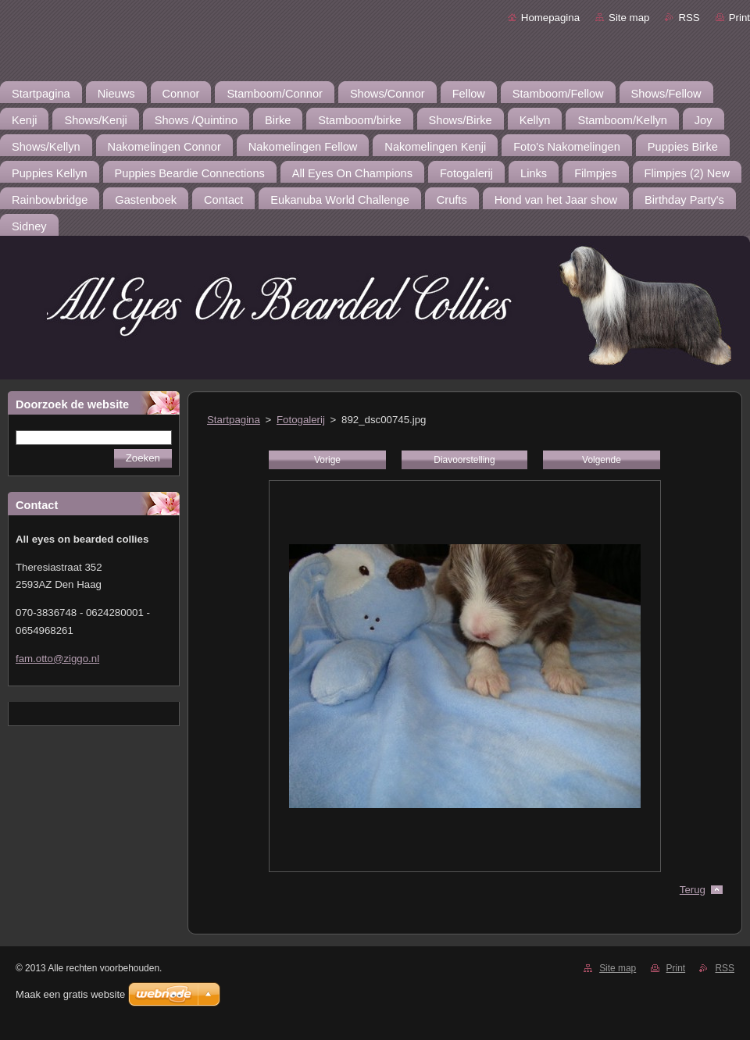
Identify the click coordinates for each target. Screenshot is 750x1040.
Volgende (601, 459)
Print (739, 17)
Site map (629, 17)
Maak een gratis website (70, 994)
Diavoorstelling (464, 459)
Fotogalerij (301, 420)
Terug (692, 890)
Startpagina (233, 420)
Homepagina (550, 17)
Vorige (327, 459)
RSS (688, 17)
